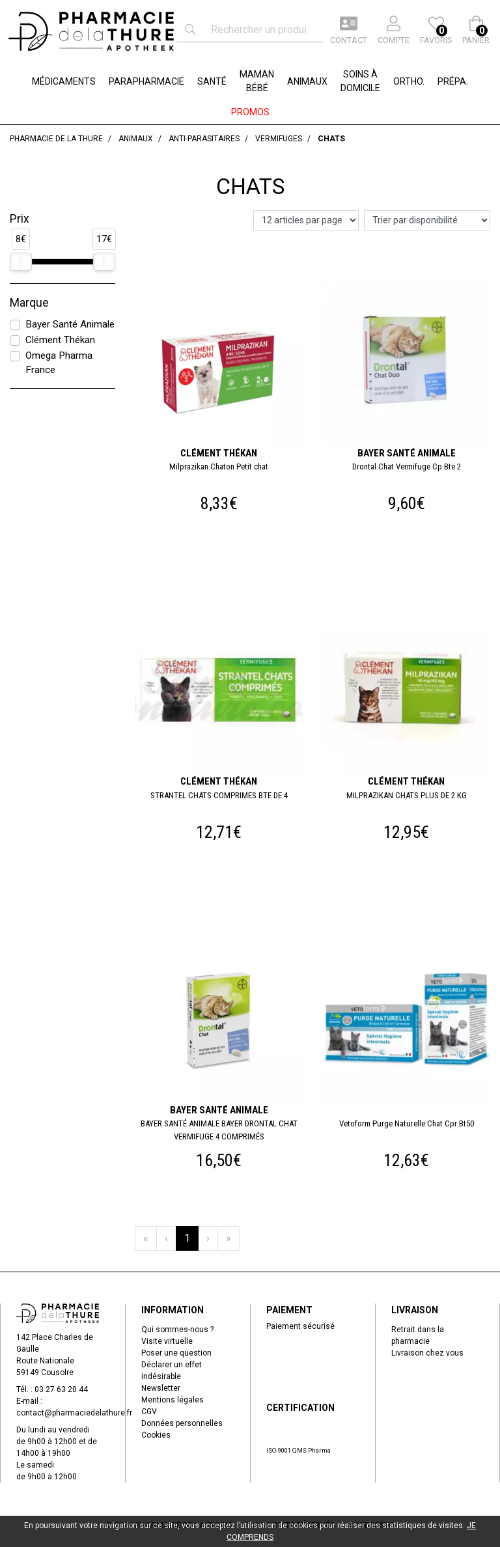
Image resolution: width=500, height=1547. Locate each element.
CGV (149, 1411)
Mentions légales (172, 1399)
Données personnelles (182, 1423)
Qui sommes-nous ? (177, 1329)
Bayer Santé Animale (70, 324)
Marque (29, 302)
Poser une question (176, 1353)
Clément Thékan (60, 340)
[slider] (21, 262)
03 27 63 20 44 (61, 1389)
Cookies (156, 1435)
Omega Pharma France (58, 363)
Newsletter (160, 1388)
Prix (19, 218)
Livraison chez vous (427, 1353)
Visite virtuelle (167, 1341)
